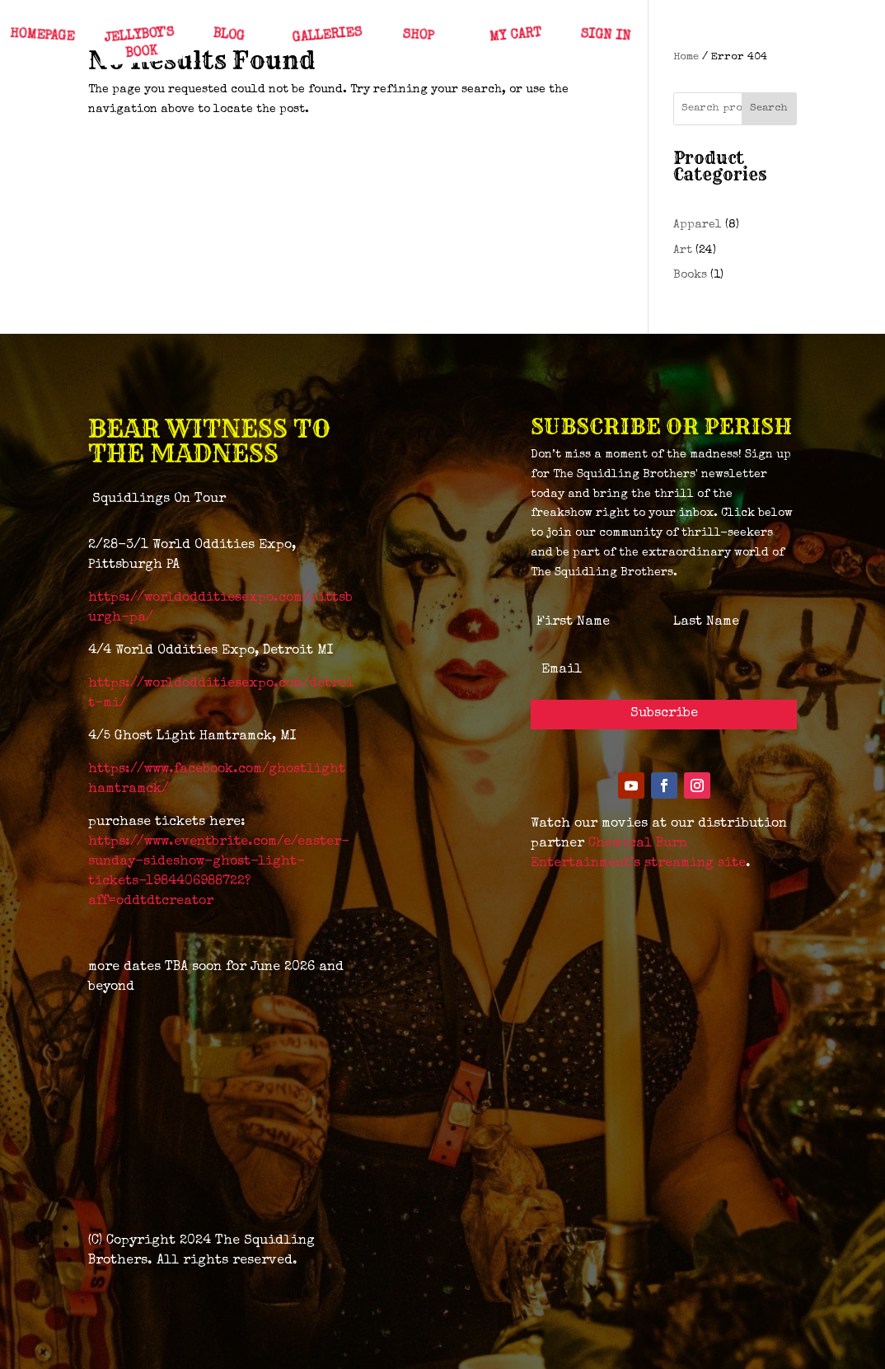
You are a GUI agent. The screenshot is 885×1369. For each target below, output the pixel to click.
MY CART (514, 36)
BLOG (228, 36)
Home (686, 57)
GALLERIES (327, 35)
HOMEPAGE (41, 36)
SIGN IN (604, 36)
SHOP (417, 36)
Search (769, 108)
